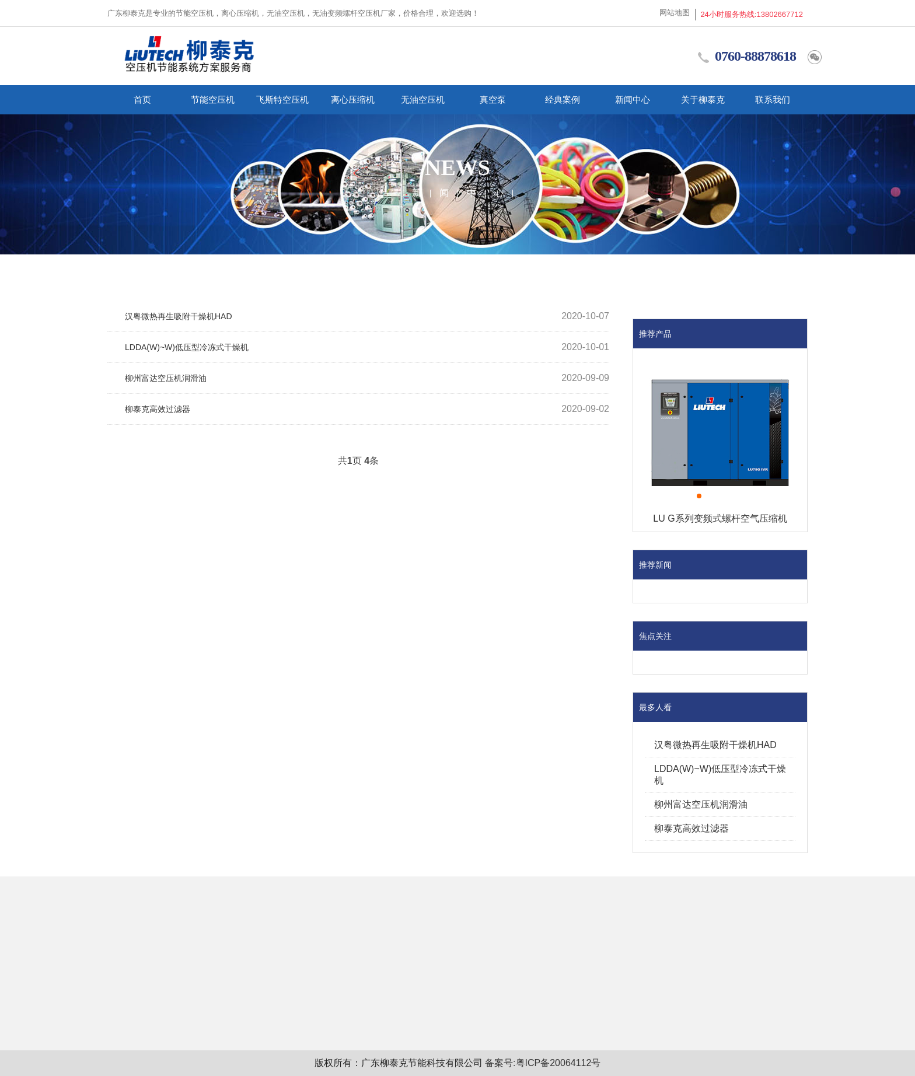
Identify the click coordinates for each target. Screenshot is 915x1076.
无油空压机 (423, 99)
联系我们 (772, 99)
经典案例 (562, 99)
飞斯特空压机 (282, 99)
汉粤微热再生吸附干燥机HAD (178, 316)
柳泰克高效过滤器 (157, 409)
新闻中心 (632, 99)
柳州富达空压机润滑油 (166, 378)
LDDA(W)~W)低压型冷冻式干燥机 (187, 347)
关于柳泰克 (703, 99)
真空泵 (493, 99)
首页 (142, 99)
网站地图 (674, 12)
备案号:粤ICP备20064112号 (542, 1063)
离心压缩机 (353, 99)
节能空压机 (213, 99)
